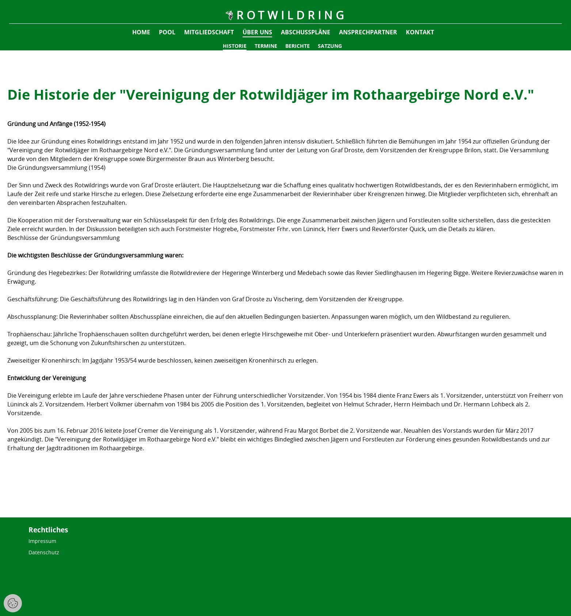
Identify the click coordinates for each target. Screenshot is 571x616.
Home (141, 32)
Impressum (42, 540)
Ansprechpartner (368, 32)
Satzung (330, 45)
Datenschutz (43, 552)
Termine (266, 45)
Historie (235, 45)
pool (167, 32)
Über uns (257, 32)
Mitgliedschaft (209, 32)
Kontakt (420, 32)
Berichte (297, 45)
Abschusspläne (305, 32)
